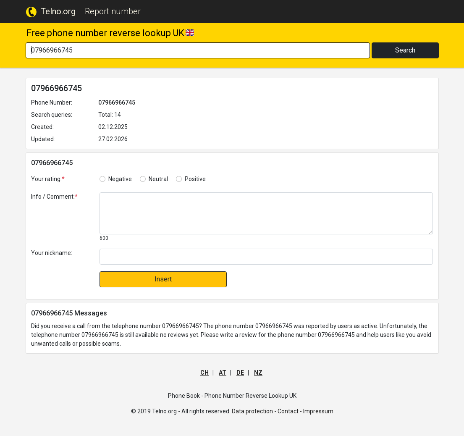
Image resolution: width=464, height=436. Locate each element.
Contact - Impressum (305, 411)
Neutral (158, 179)
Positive (195, 179)
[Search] (198, 50)
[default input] (266, 257)
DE (240, 372)
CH (204, 372)
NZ (258, 372)
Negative (120, 179)
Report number (113, 11)
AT (222, 372)
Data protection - (254, 411)
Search (405, 50)
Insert (163, 279)
